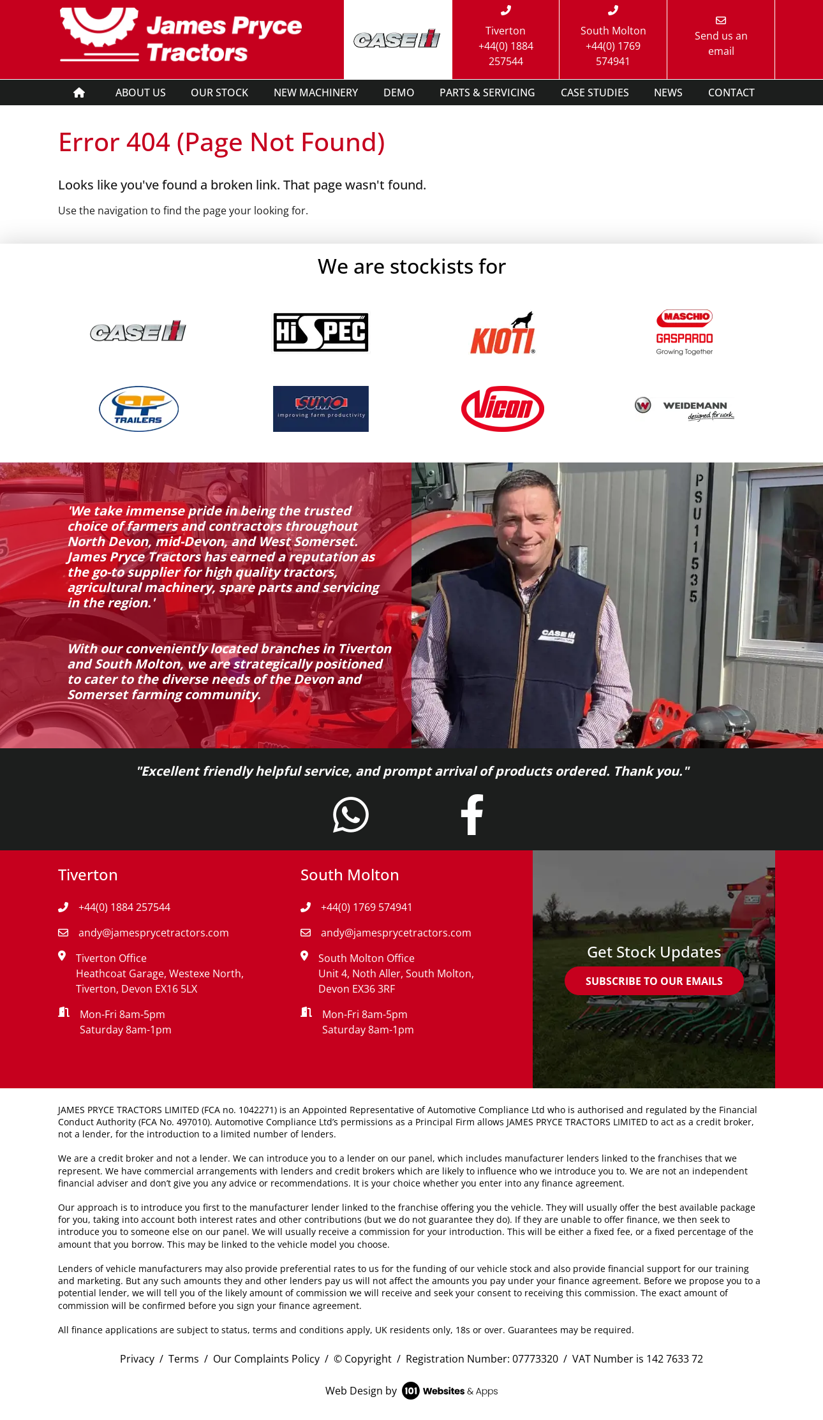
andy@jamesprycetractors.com (143, 933)
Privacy (137, 1359)
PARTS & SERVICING (487, 92)
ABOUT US (140, 92)
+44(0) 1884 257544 (114, 907)
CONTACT (731, 92)
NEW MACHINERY (316, 92)
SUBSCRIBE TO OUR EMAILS (654, 981)
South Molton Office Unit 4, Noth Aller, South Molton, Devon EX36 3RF (396, 973)
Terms (183, 1359)
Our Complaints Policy (266, 1359)
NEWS (668, 92)
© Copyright (363, 1359)
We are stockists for (412, 265)
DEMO (399, 92)
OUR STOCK (219, 92)
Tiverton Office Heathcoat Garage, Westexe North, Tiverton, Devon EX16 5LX (160, 973)
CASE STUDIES (595, 92)
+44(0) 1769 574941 (356, 907)
